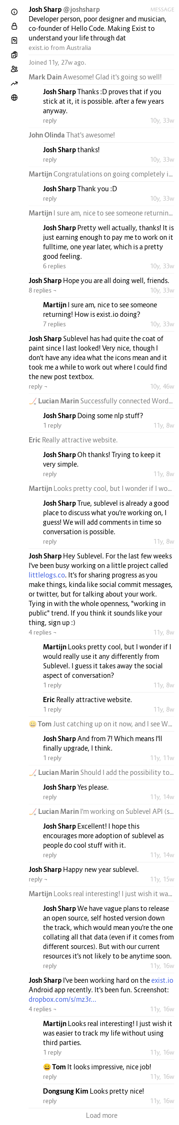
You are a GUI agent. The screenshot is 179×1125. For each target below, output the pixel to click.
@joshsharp (81, 9)
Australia (78, 47)
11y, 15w (162, 879)
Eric (35, 440)
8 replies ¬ (43, 290)
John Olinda (47, 135)
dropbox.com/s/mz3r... (62, 999)
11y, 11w (162, 758)
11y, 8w (163, 425)
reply (50, 120)
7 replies (54, 324)
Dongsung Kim (66, 1091)
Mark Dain (46, 77)
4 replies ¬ (43, 632)
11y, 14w (162, 797)
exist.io (39, 47)
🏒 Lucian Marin (54, 401)
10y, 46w (162, 386)
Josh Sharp (46, 9)
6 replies (54, 266)
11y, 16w (162, 965)
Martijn (41, 174)
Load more (101, 1115)
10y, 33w (162, 120)
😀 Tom (41, 724)
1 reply (52, 425)
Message (162, 9)
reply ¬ (38, 386)
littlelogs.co (47, 575)
